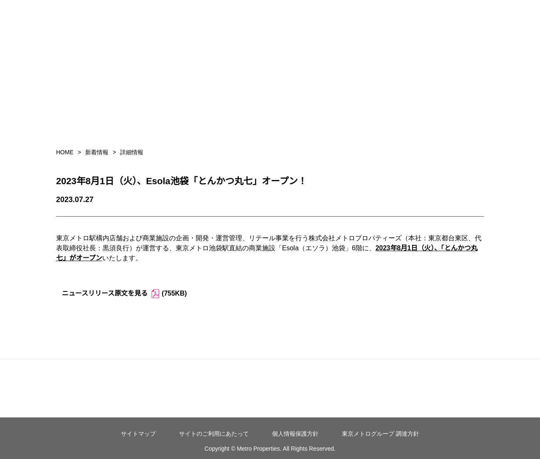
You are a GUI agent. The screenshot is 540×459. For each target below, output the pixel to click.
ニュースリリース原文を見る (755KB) (124, 293)
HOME (65, 152)
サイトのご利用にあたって (214, 433)
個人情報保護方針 (295, 433)
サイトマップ (138, 433)
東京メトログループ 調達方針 (380, 433)
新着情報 (96, 152)
